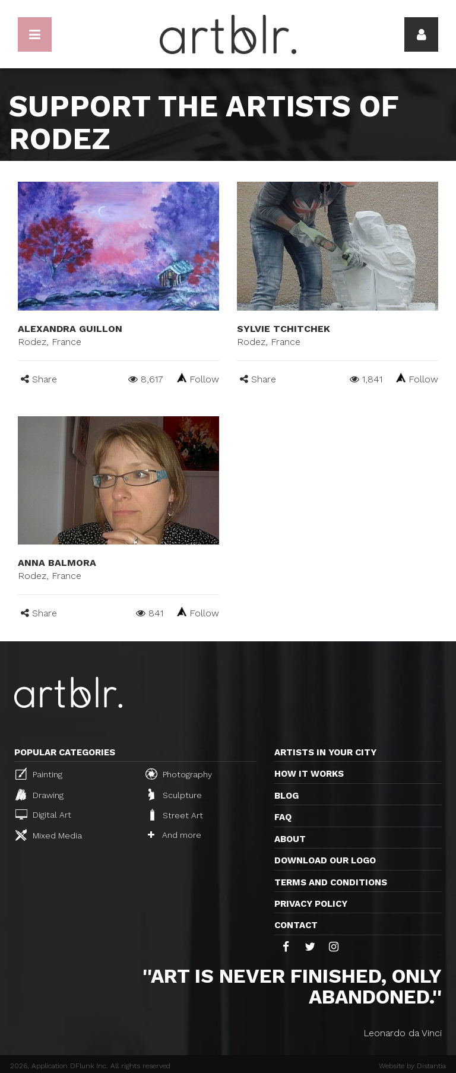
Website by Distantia (412, 1066)
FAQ (283, 817)
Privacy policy (310, 903)
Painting (38, 774)
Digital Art (43, 814)
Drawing (39, 794)
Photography (178, 774)
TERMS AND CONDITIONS (330, 882)
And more (174, 835)
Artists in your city (325, 752)
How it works (309, 773)
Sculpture (175, 794)
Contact (296, 925)
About (290, 839)
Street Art (175, 815)
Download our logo (325, 860)
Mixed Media (48, 835)
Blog (286, 795)
